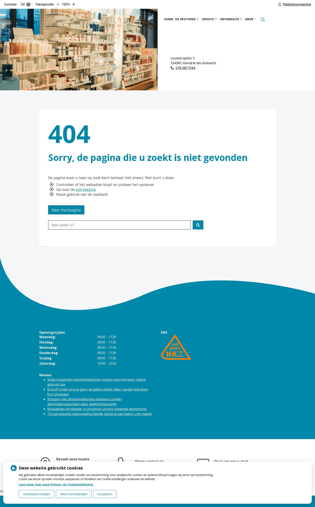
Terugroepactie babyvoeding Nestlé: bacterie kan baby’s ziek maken (99, 414)
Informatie (229, 19)
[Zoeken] (262, 19)
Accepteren (104, 494)
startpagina (86, 189)
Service (208, 19)
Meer (249, 19)
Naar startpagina (66, 209)
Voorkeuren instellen (36, 494)
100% (66, 4)
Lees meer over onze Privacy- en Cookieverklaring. (56, 484)
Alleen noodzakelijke (73, 494)
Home (168, 19)
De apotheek (185, 19)
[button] (198, 224)
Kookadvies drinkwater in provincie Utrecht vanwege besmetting (96, 409)
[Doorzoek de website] (119, 224)
